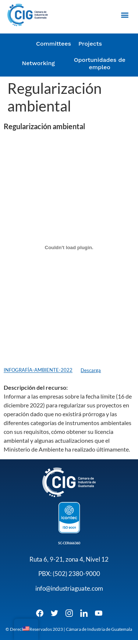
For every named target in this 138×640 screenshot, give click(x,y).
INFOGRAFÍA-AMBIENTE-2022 (38, 370)
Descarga (91, 370)
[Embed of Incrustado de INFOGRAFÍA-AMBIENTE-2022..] (69, 247)
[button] (124, 15)
